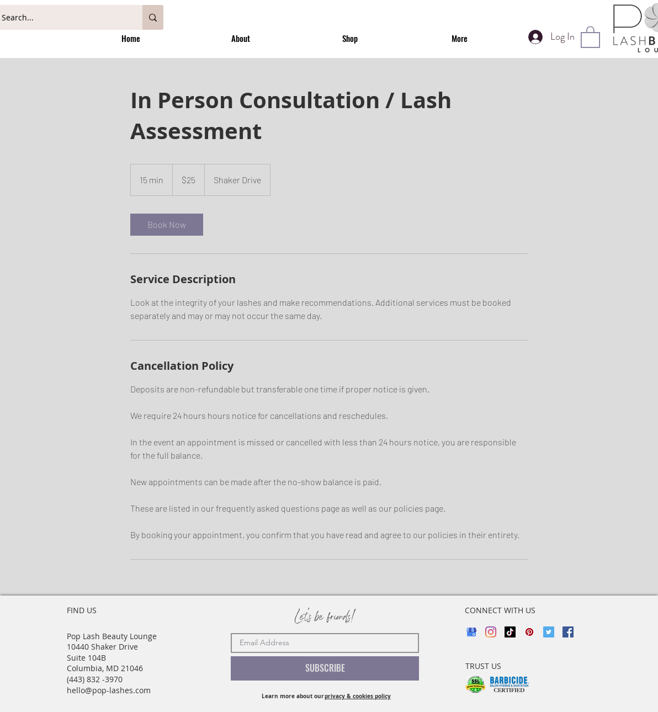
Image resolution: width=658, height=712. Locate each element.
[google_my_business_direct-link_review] (471, 631)
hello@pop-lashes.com (109, 690)
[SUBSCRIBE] (325, 668)
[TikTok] (510, 631)
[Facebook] (568, 631)
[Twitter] (548, 631)
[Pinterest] (529, 631)
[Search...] (60, 17)
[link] (166, 225)
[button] (590, 36)
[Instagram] (490, 631)
